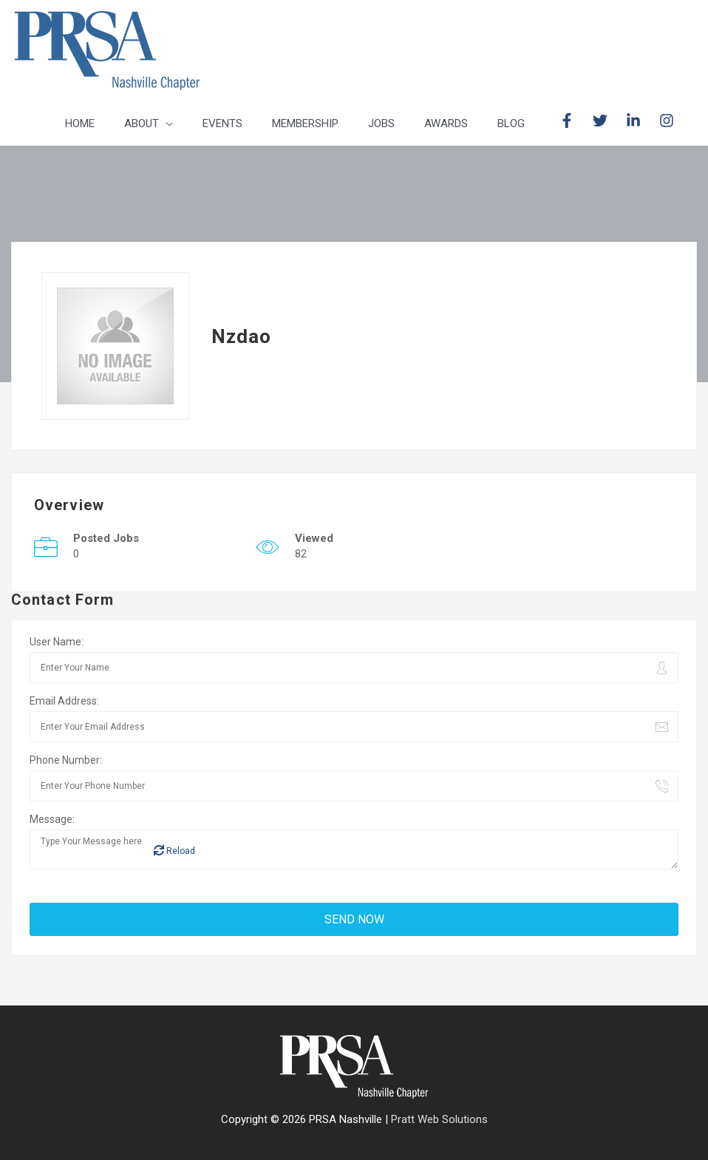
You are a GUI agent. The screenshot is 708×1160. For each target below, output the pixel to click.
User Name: (57, 642)
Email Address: (64, 701)
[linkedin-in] (641, 120)
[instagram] (668, 120)
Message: (52, 819)
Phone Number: (66, 760)
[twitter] (608, 120)
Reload (174, 850)
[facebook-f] (574, 120)
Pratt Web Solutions (439, 1119)
